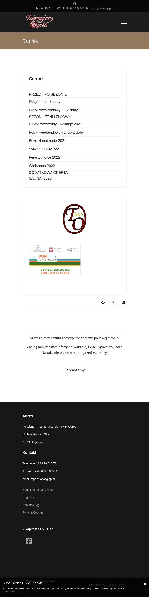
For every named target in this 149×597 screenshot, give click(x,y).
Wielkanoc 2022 (42, 166)
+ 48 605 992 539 (74, 8)
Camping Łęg (31, 505)
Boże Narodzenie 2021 (47, 141)
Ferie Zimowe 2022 (44, 157)
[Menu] (124, 22)
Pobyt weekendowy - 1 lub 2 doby (56, 132)
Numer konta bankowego (38, 489)
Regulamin (29, 497)
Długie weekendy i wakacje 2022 (55, 124)
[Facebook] (74, 3)
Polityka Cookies (33, 512)
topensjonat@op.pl (100, 8)
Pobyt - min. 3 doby (45, 102)
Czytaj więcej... (10, 591)
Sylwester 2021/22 (44, 149)
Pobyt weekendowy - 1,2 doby (53, 110)
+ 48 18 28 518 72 (49, 8)
